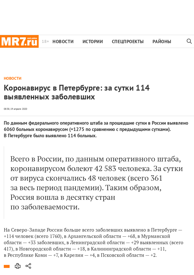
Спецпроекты (128, 41)
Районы (162, 41)
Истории (93, 41)
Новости (63, 41)
